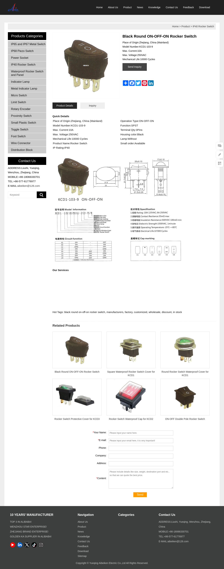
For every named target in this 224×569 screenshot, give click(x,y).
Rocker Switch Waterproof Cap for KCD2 (131, 419)
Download (204, 7)
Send (140, 494)
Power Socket (19, 57)
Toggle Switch (19, 129)
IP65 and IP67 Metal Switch (28, 44)
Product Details (65, 105)
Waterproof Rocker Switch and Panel (27, 73)
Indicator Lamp (20, 81)
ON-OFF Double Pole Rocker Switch (185, 419)
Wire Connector (20, 143)
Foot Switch (18, 136)
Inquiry (92, 105)
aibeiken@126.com (28, 185)
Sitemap (82, 556)
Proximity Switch (21, 115)
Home (99, 7)
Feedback (188, 7)
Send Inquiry (135, 66)
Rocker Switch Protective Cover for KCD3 (77, 419)
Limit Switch (18, 102)
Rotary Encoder (20, 109)
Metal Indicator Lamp (24, 88)
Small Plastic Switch (23, 122)
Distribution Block (22, 149)
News (140, 7)
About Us (113, 7)
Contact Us (172, 7)
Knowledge (154, 7)
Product (127, 7)
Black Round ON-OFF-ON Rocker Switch (77, 371)
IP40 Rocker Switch (203, 26)
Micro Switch (19, 95)
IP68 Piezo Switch (22, 50)
